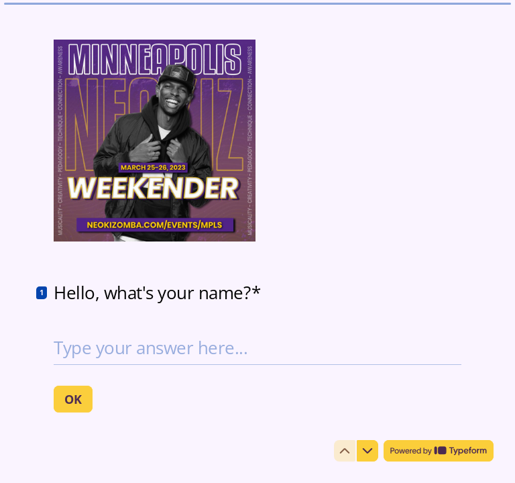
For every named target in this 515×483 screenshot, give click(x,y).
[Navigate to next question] (367, 451)
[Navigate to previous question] (344, 451)
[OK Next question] (73, 399)
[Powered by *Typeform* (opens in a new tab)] (439, 451)
